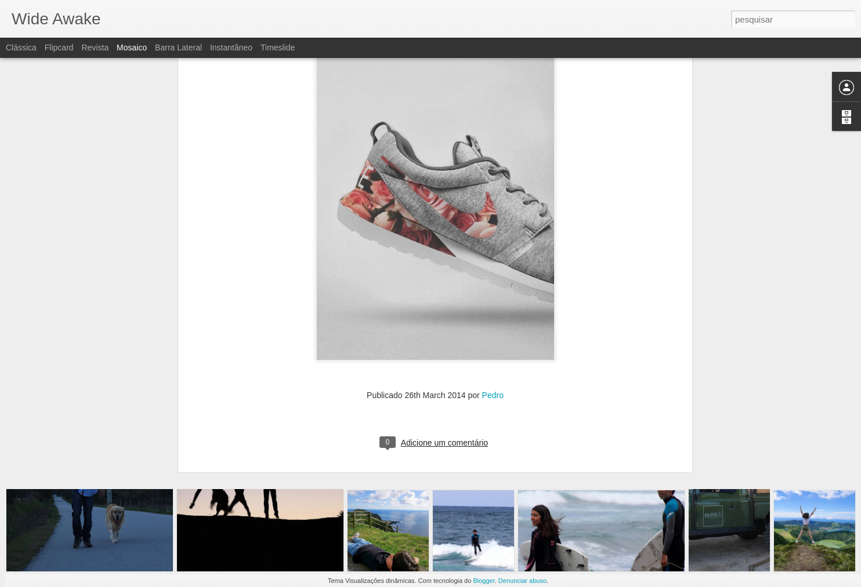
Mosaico (132, 47)
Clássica (21, 47)
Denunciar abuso (522, 580)
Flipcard (59, 47)
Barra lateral (178, 47)
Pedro (493, 253)
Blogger (483, 580)
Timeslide (278, 47)
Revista (94, 47)
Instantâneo (231, 47)
